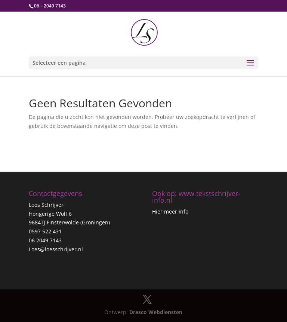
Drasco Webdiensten (155, 312)
